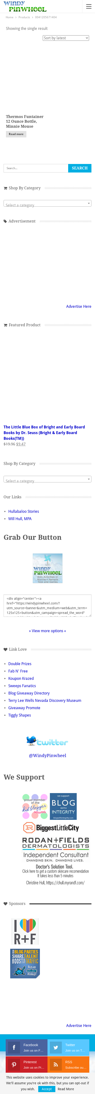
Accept (47, 1089)
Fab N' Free (18, 671)
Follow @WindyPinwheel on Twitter (47, 738)
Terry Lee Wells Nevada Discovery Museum (44, 700)
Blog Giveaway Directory (29, 693)
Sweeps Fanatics (22, 686)
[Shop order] (66, 38)
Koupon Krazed (21, 678)
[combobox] (47, 203)
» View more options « (47, 631)
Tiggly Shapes (19, 715)
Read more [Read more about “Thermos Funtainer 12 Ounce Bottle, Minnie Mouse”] (16, 134)
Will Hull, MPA (20, 519)
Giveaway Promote (24, 708)
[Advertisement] (57, 931)
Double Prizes (19, 664)
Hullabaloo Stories (23, 511)
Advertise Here (78, 306)
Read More (66, 1089)
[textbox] (47, 205)
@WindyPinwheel (47, 755)
